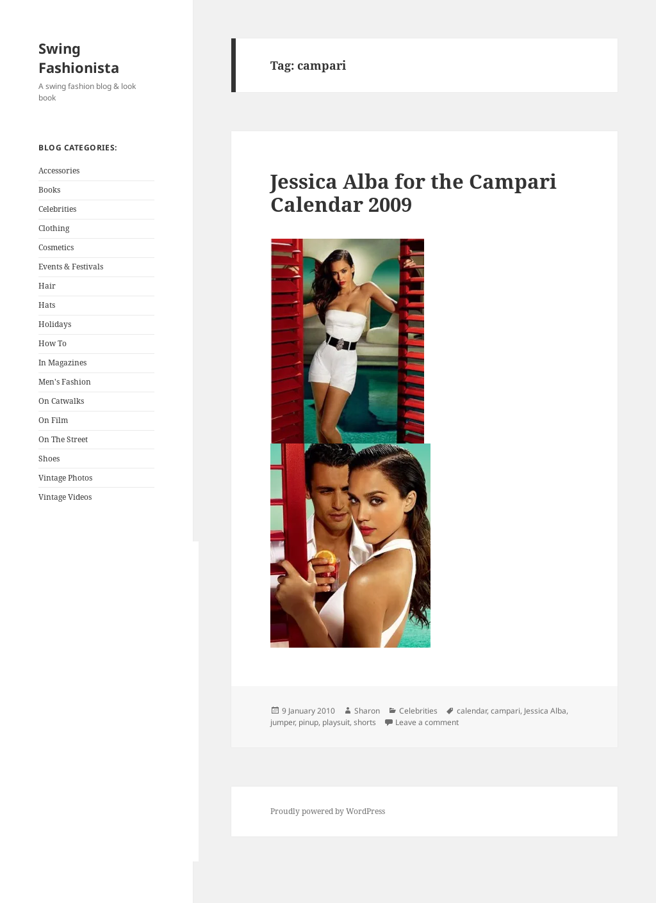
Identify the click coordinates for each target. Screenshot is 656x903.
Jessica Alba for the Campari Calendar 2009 (413, 193)
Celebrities (57, 209)
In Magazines (62, 362)
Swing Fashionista (78, 57)
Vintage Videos (65, 496)
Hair (47, 285)
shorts (365, 722)
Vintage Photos (65, 477)
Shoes (49, 458)
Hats (46, 305)
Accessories (58, 170)
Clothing (53, 228)
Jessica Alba (545, 710)
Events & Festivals (70, 266)
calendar (472, 710)
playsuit (336, 722)
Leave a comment (427, 722)
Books (49, 189)
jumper (282, 722)
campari (505, 710)
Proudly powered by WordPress (327, 811)
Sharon (367, 710)
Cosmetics (56, 247)
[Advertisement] (118, 701)
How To (52, 343)
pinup (308, 722)
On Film (53, 420)
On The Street (63, 439)
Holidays (54, 324)
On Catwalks (61, 401)
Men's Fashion (64, 381)
